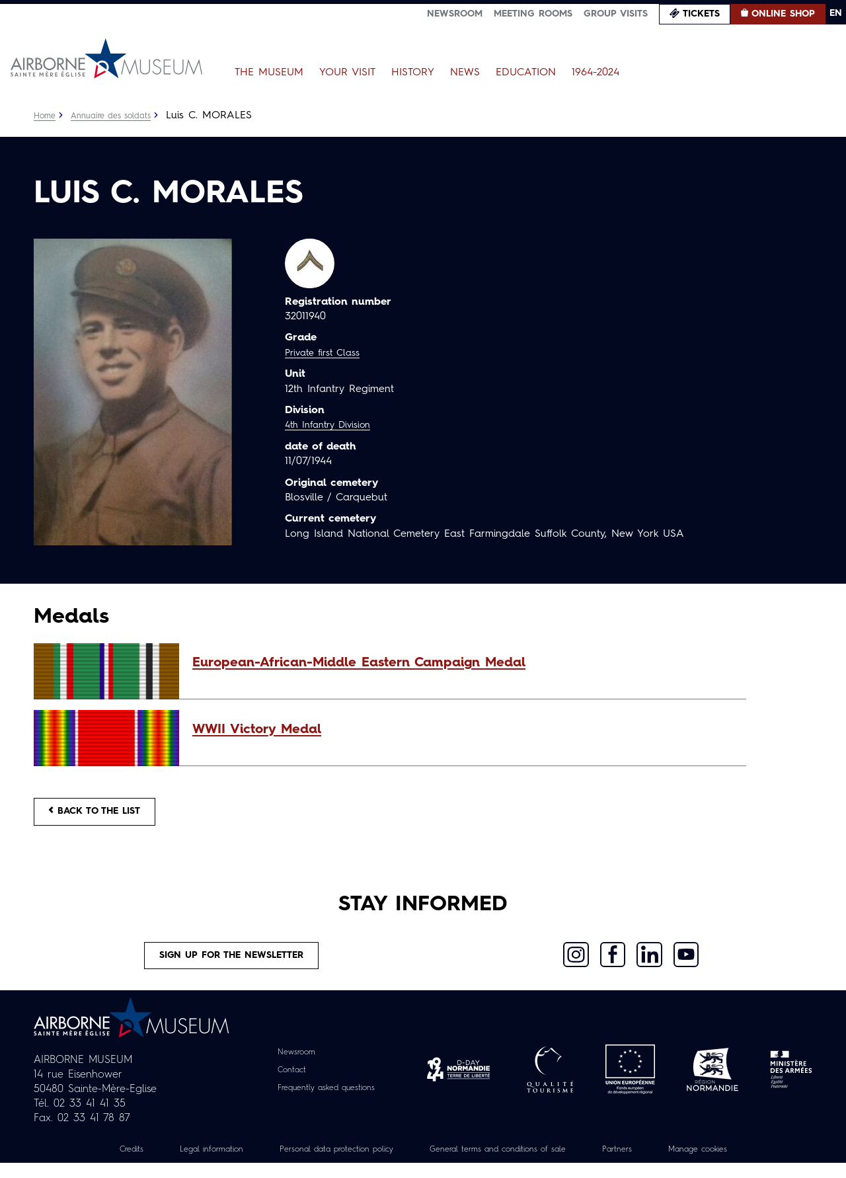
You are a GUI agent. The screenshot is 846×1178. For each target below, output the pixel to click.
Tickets (701, 14)
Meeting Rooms (533, 14)
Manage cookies (730, 1164)
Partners (641, 1164)
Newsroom (454, 14)
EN (835, 13)
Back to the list (106, 815)
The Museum (269, 72)
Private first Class (327, 353)
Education (526, 72)
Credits (95, 1164)
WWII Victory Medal (256, 729)
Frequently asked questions (326, 1102)
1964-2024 (595, 72)
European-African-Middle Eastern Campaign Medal (358, 663)
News (465, 72)
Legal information (182, 1164)
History (412, 72)
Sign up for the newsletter (232, 966)
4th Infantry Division (334, 425)
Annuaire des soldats (120, 115)
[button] (462, 663)
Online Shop (783, 14)
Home (46, 115)
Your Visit (347, 72)
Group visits (616, 14)
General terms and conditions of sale (507, 1164)
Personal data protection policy (323, 1164)
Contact (284, 1084)
